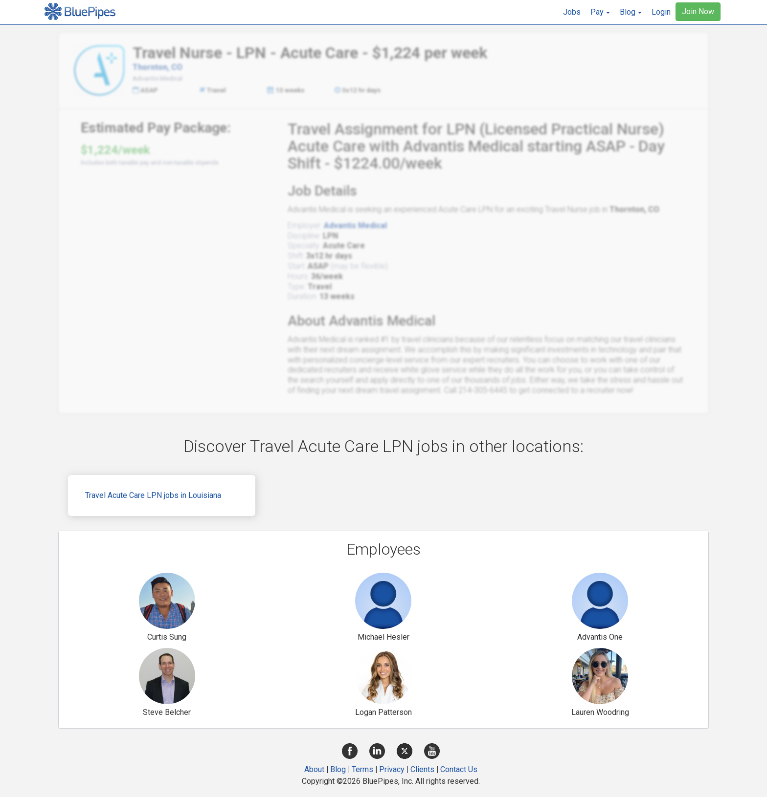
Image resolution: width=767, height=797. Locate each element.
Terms (362, 769)
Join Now (698, 11)
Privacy (392, 769)
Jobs (572, 12)
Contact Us (458, 769)
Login (661, 12)
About (314, 769)
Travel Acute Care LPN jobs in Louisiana (153, 495)
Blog (338, 769)
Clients (422, 769)
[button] (600, 12)
